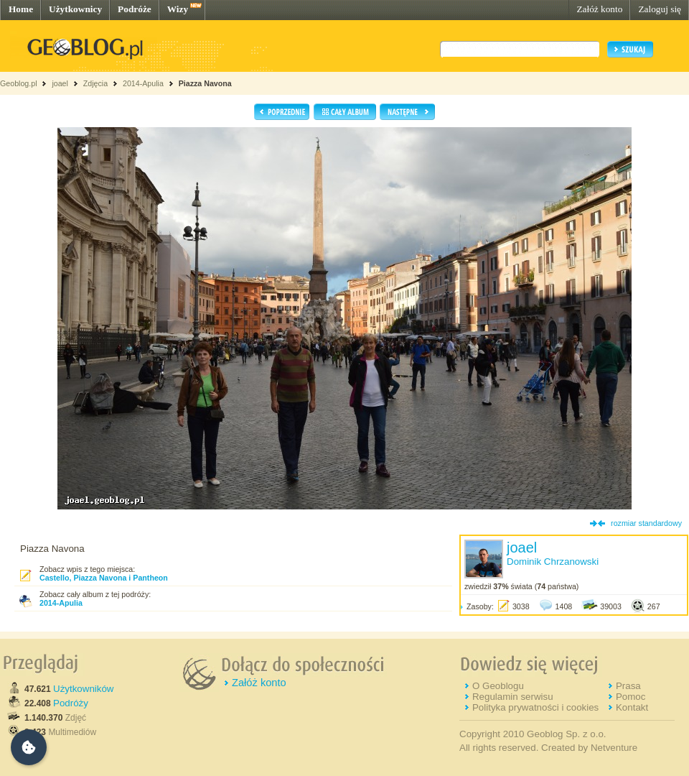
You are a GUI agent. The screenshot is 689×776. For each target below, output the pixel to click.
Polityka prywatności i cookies (535, 707)
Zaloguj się (659, 9)
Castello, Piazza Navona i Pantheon (103, 577)
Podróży (70, 703)
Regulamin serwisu (512, 696)
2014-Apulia (143, 83)
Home (21, 9)
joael (60, 83)
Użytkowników (83, 688)
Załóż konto (599, 9)
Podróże (134, 9)
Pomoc (630, 696)
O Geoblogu (498, 685)
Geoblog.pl (18, 83)
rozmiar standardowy (646, 523)
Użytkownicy (75, 9)
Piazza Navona (205, 83)
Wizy (177, 9)
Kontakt (632, 707)
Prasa (628, 685)
